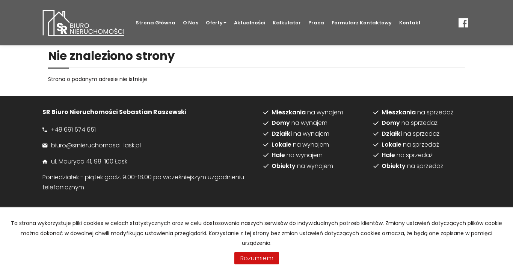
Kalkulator (287, 22)
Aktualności (249, 22)
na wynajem (307, 112)
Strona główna (155, 22)
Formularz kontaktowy (362, 22)
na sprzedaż (417, 112)
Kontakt (410, 22)
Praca (316, 22)
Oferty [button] (216, 22)
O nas (190, 22)
